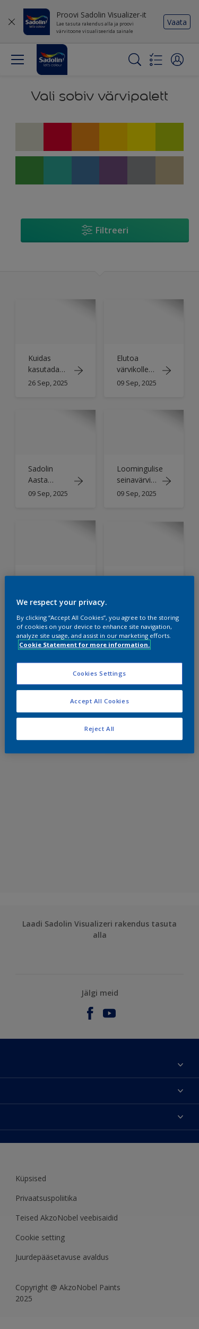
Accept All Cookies (99, 701)
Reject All (99, 729)
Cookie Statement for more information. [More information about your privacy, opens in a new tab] (84, 645)
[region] (99, 664)
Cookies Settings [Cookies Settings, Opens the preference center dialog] (99, 673)
